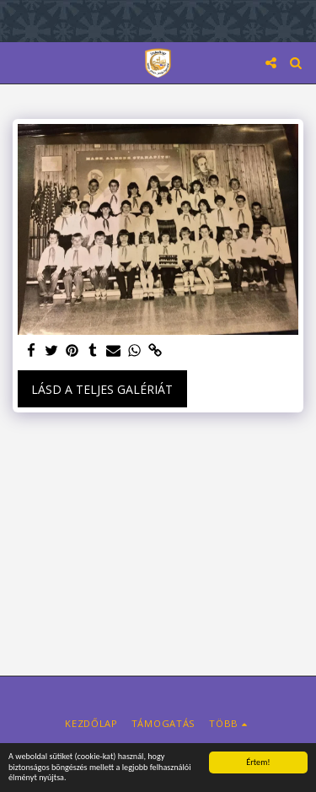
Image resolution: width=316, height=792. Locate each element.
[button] (18, 62)
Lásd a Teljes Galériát (102, 389)
